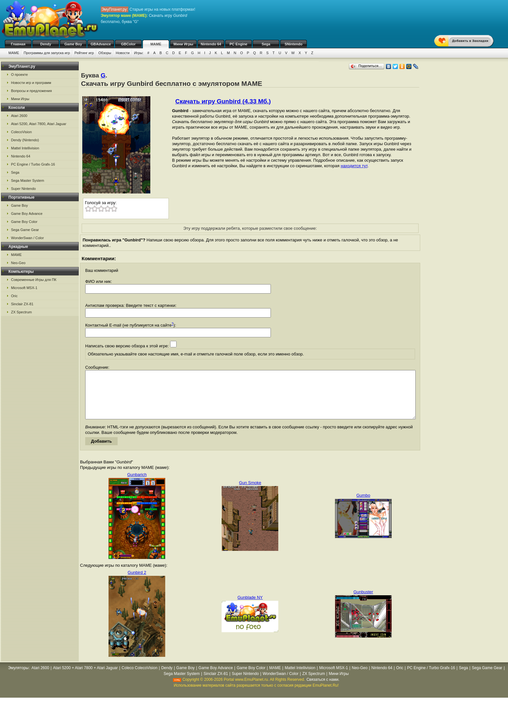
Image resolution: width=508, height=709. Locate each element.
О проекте (19, 74)
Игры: (139, 53)
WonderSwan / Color (27, 238)
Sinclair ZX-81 (22, 304)
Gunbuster (363, 601)
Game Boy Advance (26, 213)
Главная (18, 44)
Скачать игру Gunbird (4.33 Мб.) (223, 101)
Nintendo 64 (211, 44)
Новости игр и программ (31, 83)
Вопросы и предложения (31, 91)
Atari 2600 (19, 116)
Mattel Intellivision (25, 148)
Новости (123, 53)
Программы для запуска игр (47, 53)
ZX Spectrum (21, 312)
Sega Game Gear (25, 230)
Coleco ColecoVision (139, 677)
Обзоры (104, 53)
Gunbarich (137, 484)
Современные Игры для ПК (33, 280)
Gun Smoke (250, 492)
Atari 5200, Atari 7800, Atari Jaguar (38, 124)
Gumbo (363, 505)
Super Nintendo (23, 189)
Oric (14, 296)
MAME (155, 44)
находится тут (354, 165)
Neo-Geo (18, 263)
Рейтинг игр (84, 53)
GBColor (128, 44)
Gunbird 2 (137, 582)
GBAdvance (101, 44)
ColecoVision (21, 132)
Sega (266, 44)
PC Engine (238, 44)
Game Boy (73, 44)
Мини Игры (183, 44)
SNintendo (294, 44)
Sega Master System (27, 180)
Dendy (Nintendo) (25, 140)
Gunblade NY (250, 607)
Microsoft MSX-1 (24, 288)
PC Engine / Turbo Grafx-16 (33, 164)
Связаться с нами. (323, 689)
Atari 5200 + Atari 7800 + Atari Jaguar (85, 677)
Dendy (45, 44)
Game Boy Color (24, 222)
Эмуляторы (18, 677)
